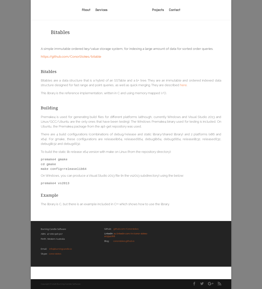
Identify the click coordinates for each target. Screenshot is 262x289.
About (86, 10)
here (183, 85)
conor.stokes (55, 253)
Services (101, 10)
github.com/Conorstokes (126, 229)
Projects (158, 10)
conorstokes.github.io (123, 241)
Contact (174, 10)
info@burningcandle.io (60, 249)
